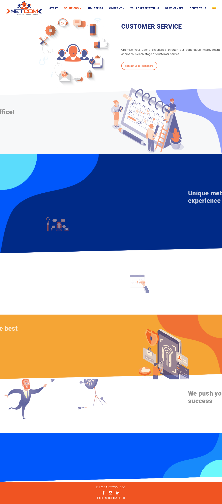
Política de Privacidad (111, 497)
